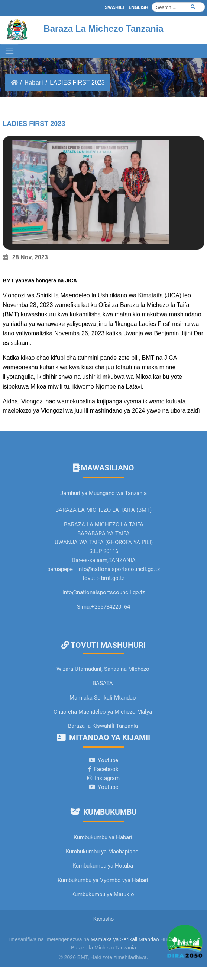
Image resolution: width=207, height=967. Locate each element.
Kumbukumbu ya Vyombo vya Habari (103, 880)
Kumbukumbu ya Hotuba (102, 865)
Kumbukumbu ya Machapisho (103, 851)
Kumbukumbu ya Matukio (102, 894)
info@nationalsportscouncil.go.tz (103, 592)
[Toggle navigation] (9, 51)
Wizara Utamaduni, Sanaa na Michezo (102, 669)
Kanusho (103, 919)
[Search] (178, 7)
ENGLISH (138, 7)
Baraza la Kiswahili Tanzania (103, 726)
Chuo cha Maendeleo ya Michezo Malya (103, 711)
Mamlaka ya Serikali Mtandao (125, 939)
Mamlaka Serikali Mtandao (102, 697)
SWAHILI (114, 7)
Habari (34, 82)
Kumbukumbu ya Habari (103, 837)
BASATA (103, 683)
